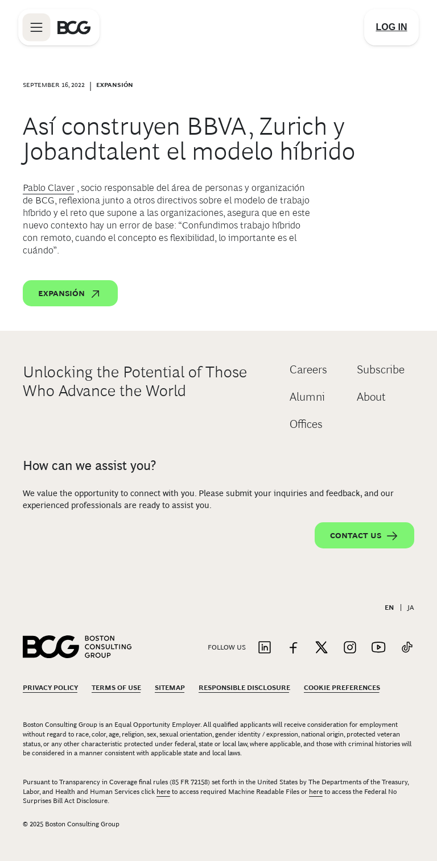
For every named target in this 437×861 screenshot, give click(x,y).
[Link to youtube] (378, 648)
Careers (308, 369)
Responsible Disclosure (244, 688)
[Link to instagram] (350, 648)
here (163, 792)
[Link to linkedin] (264, 648)
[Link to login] (391, 27)
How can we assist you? (89, 465)
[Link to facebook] (293, 648)
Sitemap (170, 688)
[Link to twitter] (321, 648)
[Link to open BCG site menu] (36, 27)
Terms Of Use (116, 688)
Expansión (70, 294)
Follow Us (227, 647)
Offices (306, 424)
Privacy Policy (50, 688)
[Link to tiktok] (406, 648)
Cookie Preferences (342, 688)
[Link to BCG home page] (74, 27)
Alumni (307, 396)
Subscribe (381, 369)
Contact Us (364, 536)
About (371, 396)
